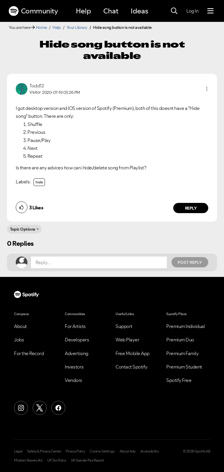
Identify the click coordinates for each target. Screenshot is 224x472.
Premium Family (182, 353)
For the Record (29, 353)
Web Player (127, 339)
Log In (192, 11)
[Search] (174, 11)
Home (41, 27)
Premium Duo (180, 339)
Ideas (139, 11)
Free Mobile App (133, 353)
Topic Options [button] (22, 229)
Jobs (19, 339)
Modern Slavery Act (28, 460)
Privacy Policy (75, 451)
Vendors (73, 380)
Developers (77, 339)
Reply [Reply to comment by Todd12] (191, 208)
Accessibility (149, 451)
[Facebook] (58, 408)
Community (33, 11)
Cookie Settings (102, 451)
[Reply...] (99, 262)
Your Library (77, 27)
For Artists (75, 326)
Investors (74, 367)
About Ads (128, 451)
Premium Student (184, 367)
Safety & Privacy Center (44, 451)
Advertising (76, 353)
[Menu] (210, 11)
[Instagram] (21, 408)
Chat (110, 11)
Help (83, 11)
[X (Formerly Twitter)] (40, 408)
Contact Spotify (132, 367)
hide (39, 182)
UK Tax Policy (56, 460)
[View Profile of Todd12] (36, 86)
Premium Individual (185, 326)
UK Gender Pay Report (87, 460)
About (20, 326)
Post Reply (190, 262)
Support (124, 326)
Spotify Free (178, 380)
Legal (18, 451)
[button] (206, 89)
